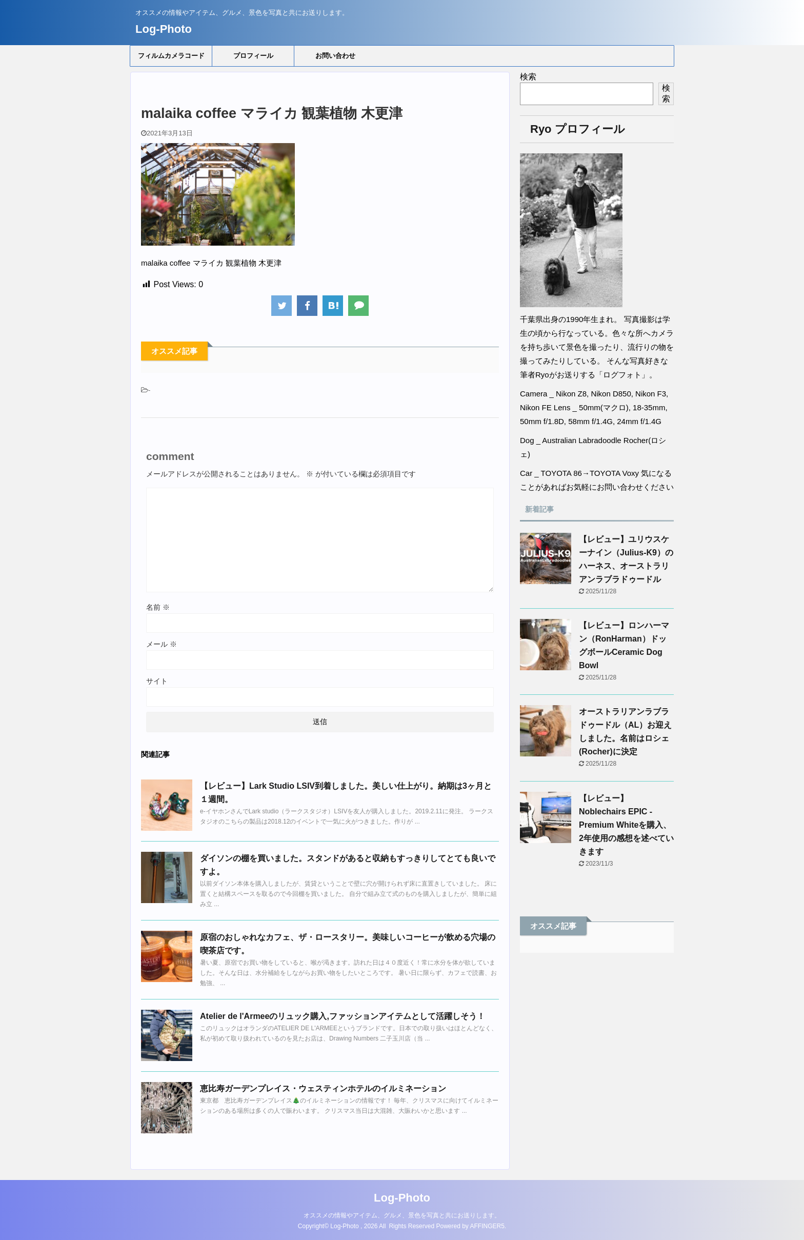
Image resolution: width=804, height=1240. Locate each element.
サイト (157, 681)
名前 (158, 607)
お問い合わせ (335, 55)
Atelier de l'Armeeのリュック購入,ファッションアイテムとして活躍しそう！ (342, 1016)
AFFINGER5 (487, 1226)
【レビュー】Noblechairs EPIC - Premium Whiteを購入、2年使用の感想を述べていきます (626, 825)
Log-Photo (163, 29)
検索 (528, 76)
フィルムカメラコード (171, 55)
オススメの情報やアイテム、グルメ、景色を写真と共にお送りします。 (402, 1215)
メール (161, 644)
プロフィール (253, 55)
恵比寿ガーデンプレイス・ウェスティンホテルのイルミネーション (323, 1088)
